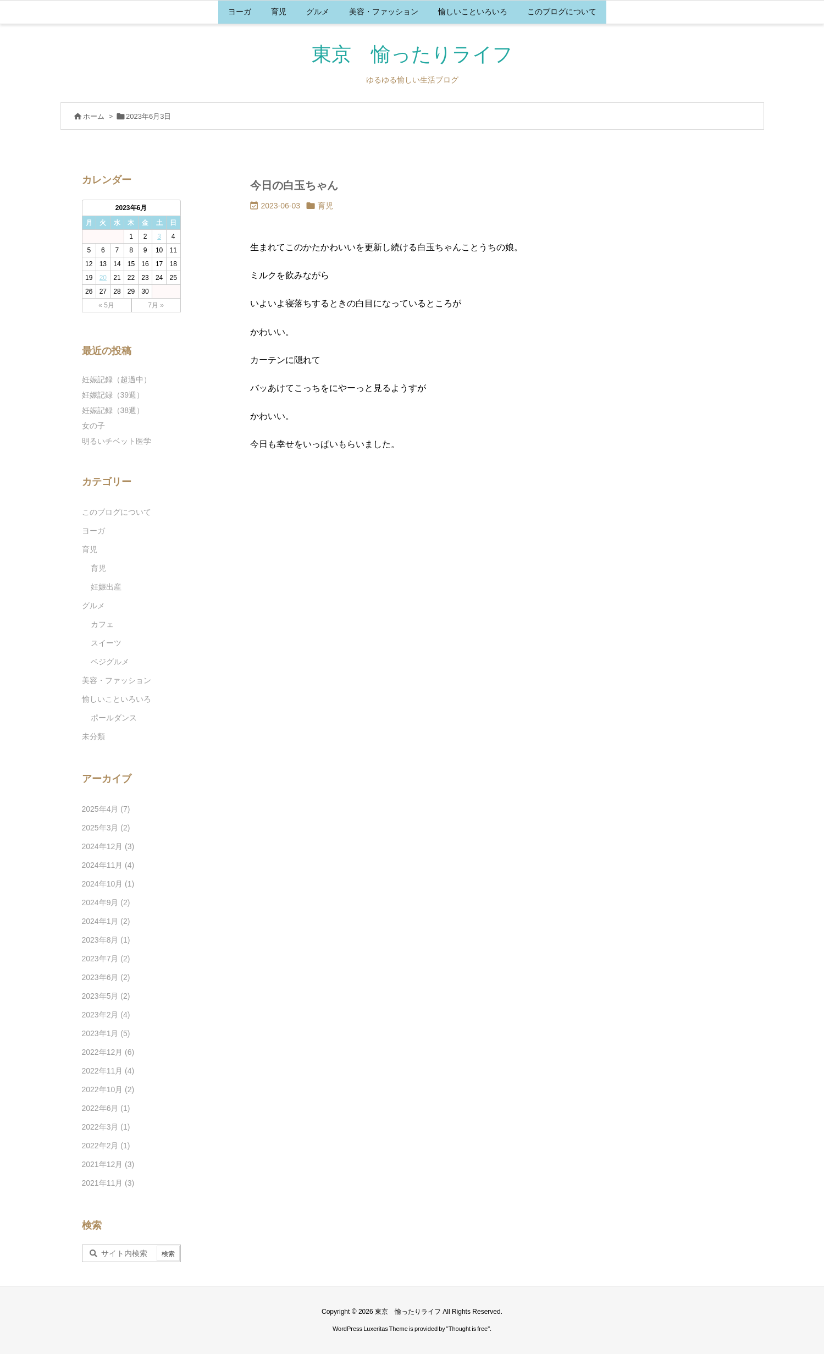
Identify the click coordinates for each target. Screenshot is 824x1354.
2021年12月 (108, 1164)
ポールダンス (114, 717)
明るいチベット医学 (116, 441)
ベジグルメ (110, 661)
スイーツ (106, 643)
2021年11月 (108, 1183)
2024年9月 (106, 902)
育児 (325, 205)
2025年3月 (106, 827)
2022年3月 (106, 1126)
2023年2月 (106, 1014)
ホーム (93, 116)
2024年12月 (108, 846)
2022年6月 (106, 1108)
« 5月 (106, 305)
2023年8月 (106, 939)
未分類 (93, 736)
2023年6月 (106, 977)
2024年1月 (106, 921)
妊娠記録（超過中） (116, 379)
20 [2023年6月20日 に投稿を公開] (103, 278)
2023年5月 (106, 996)
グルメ (93, 605)
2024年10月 (108, 883)
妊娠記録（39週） (113, 394)
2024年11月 (108, 865)
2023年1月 (106, 1033)
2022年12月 (108, 1052)
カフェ (102, 624)
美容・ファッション (116, 680)
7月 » (156, 305)
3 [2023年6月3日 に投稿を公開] (159, 236)
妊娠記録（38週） (113, 410)
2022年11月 (108, 1070)
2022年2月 (106, 1145)
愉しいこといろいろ (116, 699)
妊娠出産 (106, 586)
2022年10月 (108, 1089)
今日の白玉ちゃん (294, 185)
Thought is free (468, 1328)
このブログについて (116, 512)
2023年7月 (106, 958)
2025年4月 (106, 809)
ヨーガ (93, 530)
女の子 (93, 425)
